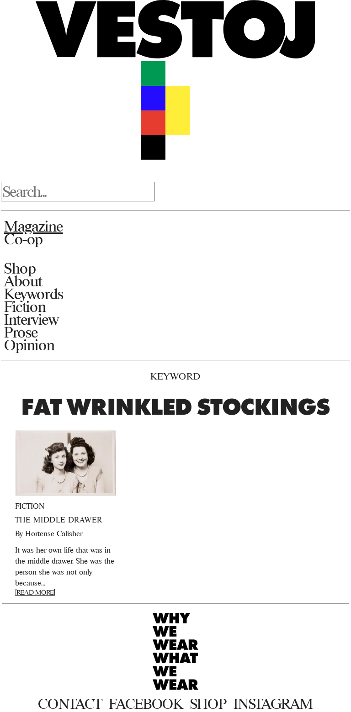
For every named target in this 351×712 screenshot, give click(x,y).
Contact (69, 704)
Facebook (145, 704)
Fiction (25, 306)
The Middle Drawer (58, 520)
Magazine (33, 226)
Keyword (175, 376)
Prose (21, 332)
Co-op (23, 239)
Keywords (34, 293)
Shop (20, 268)
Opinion (29, 345)
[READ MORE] (35, 592)
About (23, 281)
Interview (31, 319)
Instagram (273, 704)
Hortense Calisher (53, 533)
